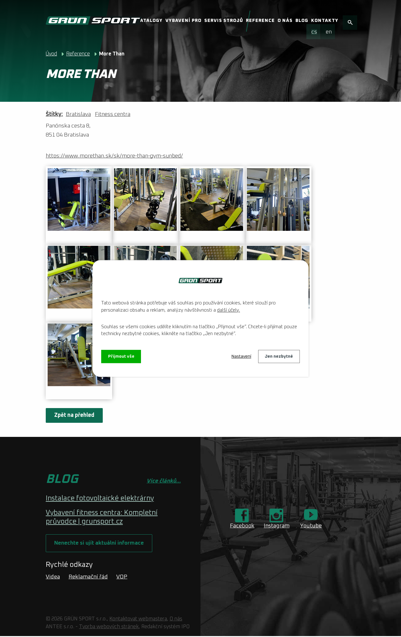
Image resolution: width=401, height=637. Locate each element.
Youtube (311, 526)
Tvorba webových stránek (109, 627)
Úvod (51, 53)
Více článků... (164, 481)
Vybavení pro (183, 20)
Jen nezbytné (279, 356)
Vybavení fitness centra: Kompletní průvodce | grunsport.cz (102, 517)
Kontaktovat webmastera (138, 619)
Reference (260, 20)
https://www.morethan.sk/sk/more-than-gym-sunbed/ (114, 156)
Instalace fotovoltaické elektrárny (100, 498)
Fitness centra (112, 114)
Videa (53, 577)
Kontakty (324, 20)
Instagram (276, 526)
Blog (301, 20)
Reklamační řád (88, 577)
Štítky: (54, 114)
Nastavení (241, 356)
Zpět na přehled (75, 415)
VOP (121, 577)
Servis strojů (223, 20)
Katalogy (150, 20)
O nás (285, 20)
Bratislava (78, 114)
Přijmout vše (121, 356)
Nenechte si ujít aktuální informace (100, 543)
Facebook (242, 526)
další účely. (228, 310)
